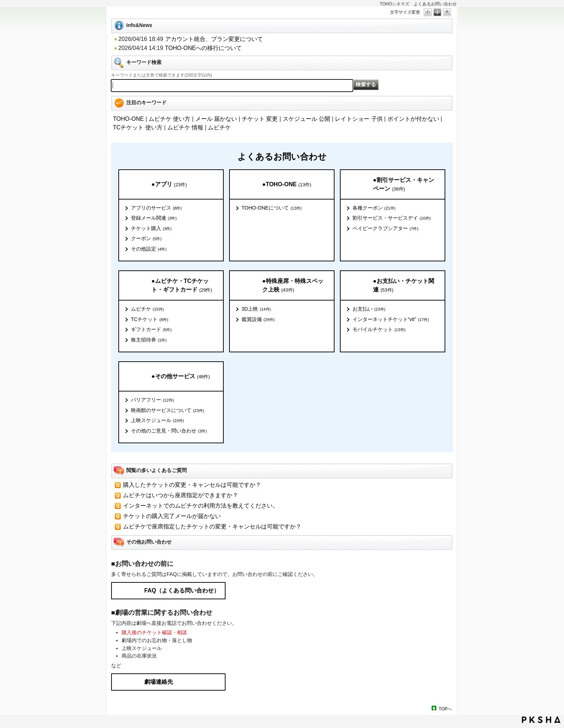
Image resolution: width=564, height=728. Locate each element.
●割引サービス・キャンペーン (403, 184)
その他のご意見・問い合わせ (169, 431)
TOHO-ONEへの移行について (203, 48)
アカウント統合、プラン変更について (214, 39)
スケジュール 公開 (306, 119)
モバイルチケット (379, 329)
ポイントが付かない (413, 119)
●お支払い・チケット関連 (403, 285)
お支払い (369, 309)
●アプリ (169, 184)
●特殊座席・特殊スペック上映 (292, 285)
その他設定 (149, 249)
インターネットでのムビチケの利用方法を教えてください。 (200, 506)
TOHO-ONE (128, 119)
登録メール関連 (154, 218)
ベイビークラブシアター (385, 228)
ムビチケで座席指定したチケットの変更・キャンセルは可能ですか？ (212, 526)
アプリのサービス (156, 208)
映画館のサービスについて (167, 410)
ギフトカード (151, 329)
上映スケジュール (157, 420)
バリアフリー (152, 400)
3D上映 (256, 309)
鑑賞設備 (258, 319)
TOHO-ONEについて (272, 208)
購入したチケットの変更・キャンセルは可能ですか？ (192, 485)
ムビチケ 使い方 (169, 119)
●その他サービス (180, 376)
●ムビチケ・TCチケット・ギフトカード (181, 285)
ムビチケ (219, 127)
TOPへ (445, 708)
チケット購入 (151, 228)
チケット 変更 (260, 119)
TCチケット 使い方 (138, 127)
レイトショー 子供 (358, 119)
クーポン (146, 238)
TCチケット (149, 319)
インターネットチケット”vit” (390, 319)
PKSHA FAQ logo (541, 719)
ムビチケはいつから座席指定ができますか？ (180, 495)
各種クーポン (374, 208)
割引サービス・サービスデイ (391, 218)
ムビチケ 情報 (185, 127)
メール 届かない (216, 119)
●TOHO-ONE (286, 184)
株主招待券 (149, 340)
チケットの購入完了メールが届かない (172, 516)
